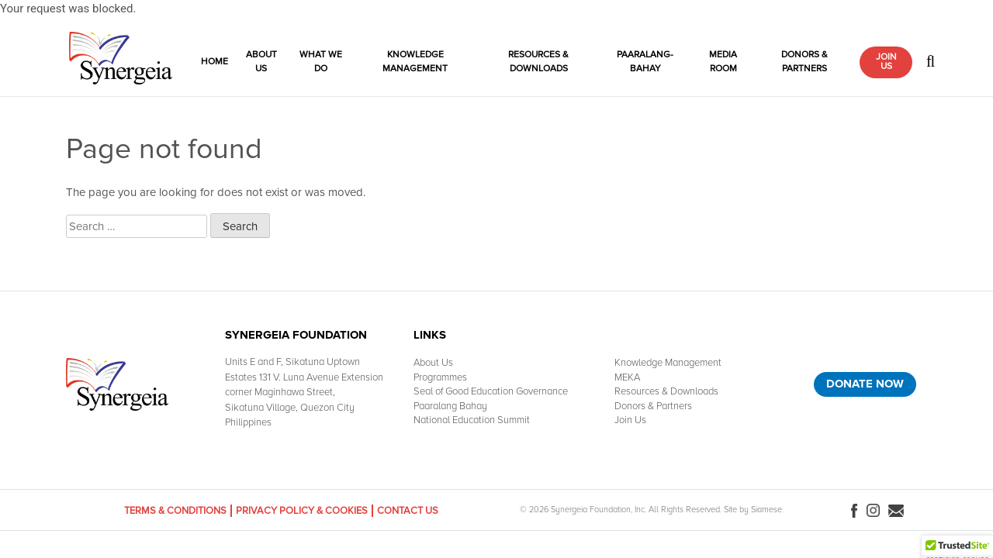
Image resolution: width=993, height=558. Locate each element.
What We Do (320, 61)
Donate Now (865, 384)
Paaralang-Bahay (645, 61)
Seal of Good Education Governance (490, 391)
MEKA (627, 377)
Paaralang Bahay (450, 406)
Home (214, 61)
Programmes (440, 377)
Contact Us (407, 511)
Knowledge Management (415, 61)
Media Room (723, 61)
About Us (261, 61)
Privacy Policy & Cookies (302, 511)
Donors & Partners (804, 61)
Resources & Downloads (538, 61)
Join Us (886, 61)
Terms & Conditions (175, 511)
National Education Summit (471, 420)
